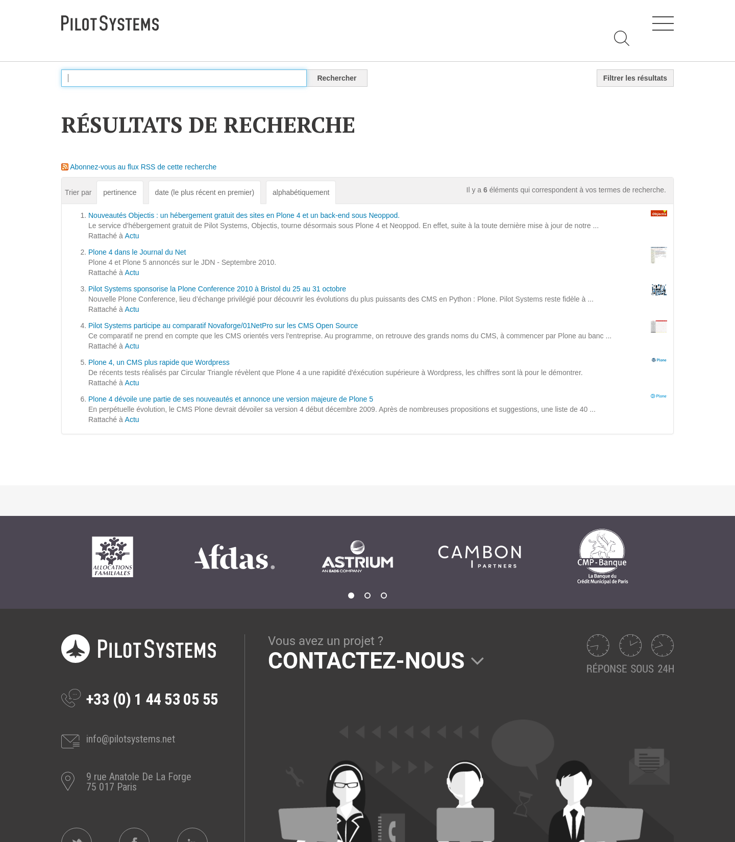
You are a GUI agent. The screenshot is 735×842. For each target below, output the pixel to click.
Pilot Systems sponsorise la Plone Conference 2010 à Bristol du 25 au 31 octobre (217, 289)
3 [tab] (384, 595)
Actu (132, 236)
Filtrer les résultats (635, 78)
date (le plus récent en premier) (205, 192)
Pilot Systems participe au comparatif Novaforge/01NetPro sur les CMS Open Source (223, 325)
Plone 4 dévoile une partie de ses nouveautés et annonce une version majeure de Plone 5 (230, 399)
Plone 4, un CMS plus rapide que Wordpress (159, 362)
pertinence (119, 192)
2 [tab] (367, 595)
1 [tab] (351, 595)
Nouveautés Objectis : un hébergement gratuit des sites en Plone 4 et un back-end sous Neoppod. (244, 215)
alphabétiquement (301, 192)
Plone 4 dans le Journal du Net (137, 252)
